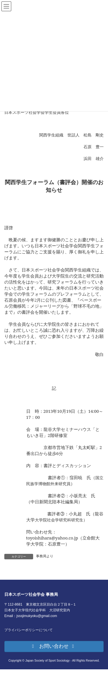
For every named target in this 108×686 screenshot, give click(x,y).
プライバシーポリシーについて (28, 630)
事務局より (44, 556)
